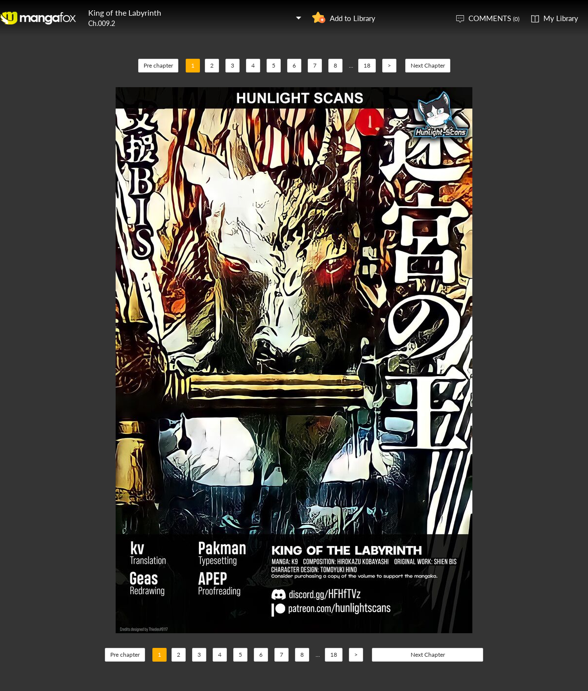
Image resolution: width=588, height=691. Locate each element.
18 (367, 65)
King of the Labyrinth (124, 12)
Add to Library (352, 18)
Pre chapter (158, 65)
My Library (560, 18)
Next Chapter (428, 65)
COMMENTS (493, 18)
